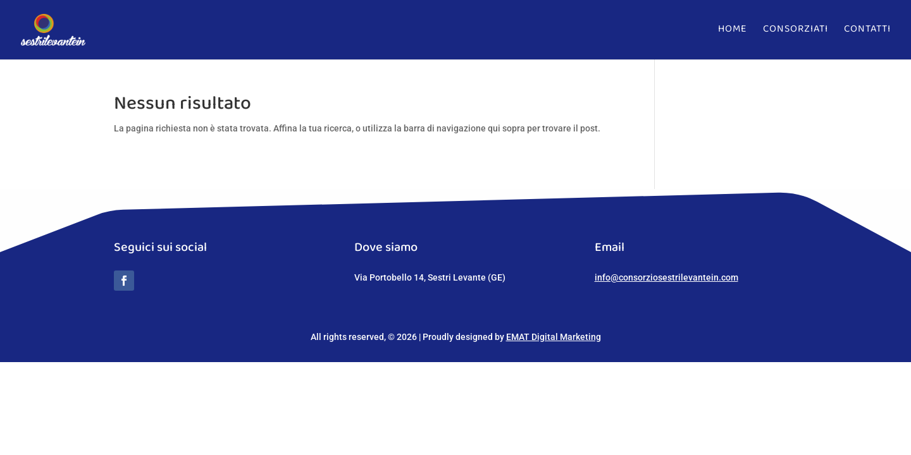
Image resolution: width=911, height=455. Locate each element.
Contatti (867, 32)
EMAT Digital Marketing (553, 337)
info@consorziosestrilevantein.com (666, 277)
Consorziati (795, 32)
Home (732, 32)
